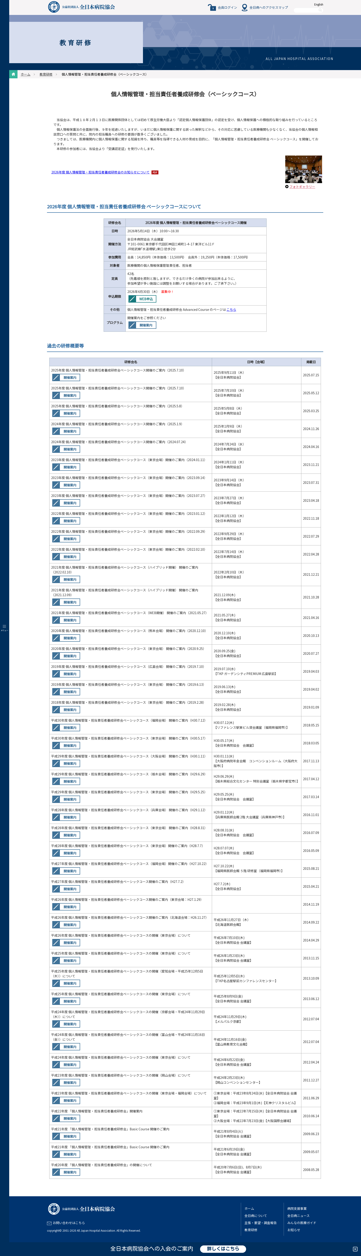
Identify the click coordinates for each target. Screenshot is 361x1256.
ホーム (25, 74)
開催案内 (146, 325)
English (318, 4)
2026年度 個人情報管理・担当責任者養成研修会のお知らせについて (100, 172)
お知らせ (293, 1230)
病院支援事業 (297, 1208)
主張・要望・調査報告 (261, 1222)
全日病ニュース (298, 1215)
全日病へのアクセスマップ (269, 7)
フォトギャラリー (302, 186)
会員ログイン (227, 7)
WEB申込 (146, 299)
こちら (231, 309)
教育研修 (46, 74)
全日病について (256, 1215)
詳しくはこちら (223, 1249)
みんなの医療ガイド (301, 1222)
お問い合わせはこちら (69, 1222)
